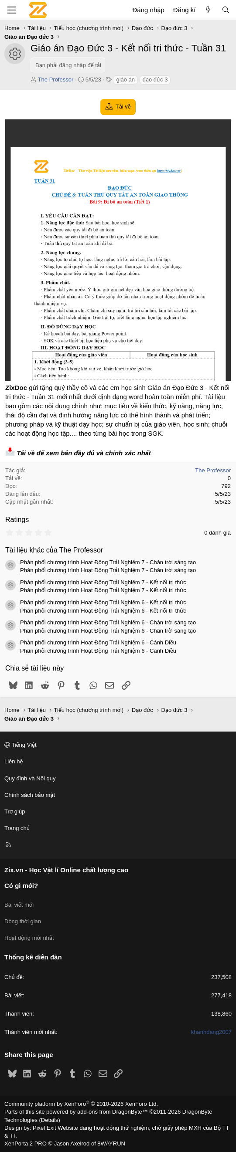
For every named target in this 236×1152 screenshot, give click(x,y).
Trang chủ (17, 828)
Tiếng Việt (20, 745)
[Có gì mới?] (208, 10)
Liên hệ (13, 761)
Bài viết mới (19, 904)
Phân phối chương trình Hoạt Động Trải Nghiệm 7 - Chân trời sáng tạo (108, 562)
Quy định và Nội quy (30, 778)
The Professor (56, 79)
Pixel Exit (44, 1128)
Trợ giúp (14, 811)
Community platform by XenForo (81, 1104)
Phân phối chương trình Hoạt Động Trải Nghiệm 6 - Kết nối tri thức (103, 602)
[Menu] (11, 10)
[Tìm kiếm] (225, 10)
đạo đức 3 (155, 79)
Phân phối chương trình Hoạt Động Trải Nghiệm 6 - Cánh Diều (98, 642)
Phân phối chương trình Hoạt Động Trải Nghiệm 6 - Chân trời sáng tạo (108, 622)
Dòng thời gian (22, 921)
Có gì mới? (21, 885)
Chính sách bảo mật (29, 795)
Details (49, 1120)
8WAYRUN (111, 1143)
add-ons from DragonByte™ (112, 1111)
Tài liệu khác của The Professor (54, 550)
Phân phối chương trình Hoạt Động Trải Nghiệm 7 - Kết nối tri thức (103, 582)
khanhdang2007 (211, 1032)
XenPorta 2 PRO (25, 1143)
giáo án (125, 79)
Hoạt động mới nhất (29, 938)
